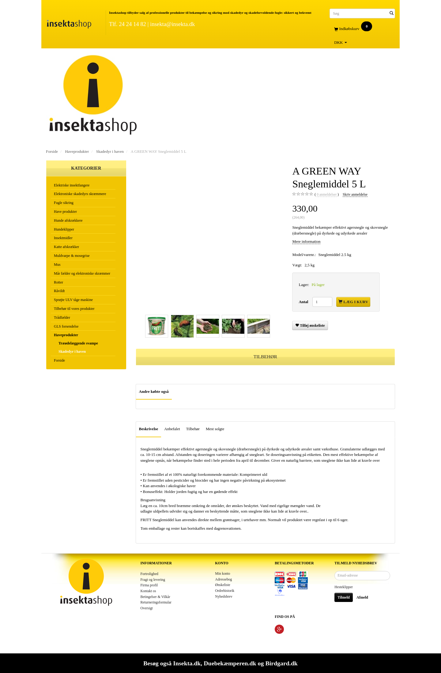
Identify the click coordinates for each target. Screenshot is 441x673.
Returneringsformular (156, 602)
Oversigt (147, 608)
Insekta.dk (187, 663)
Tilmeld (343, 597)
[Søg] (392, 13)
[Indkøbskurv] (362, 28)
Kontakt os (148, 591)
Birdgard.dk (281, 663)
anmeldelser (327, 195)
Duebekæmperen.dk (230, 663)
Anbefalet (172, 429)
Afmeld (362, 597)
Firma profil (149, 585)
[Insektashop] (69, 23)
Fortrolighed (149, 574)
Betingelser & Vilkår (155, 597)
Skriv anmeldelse (355, 195)
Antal (304, 301)
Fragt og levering (153, 580)
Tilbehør (193, 429)
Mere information (306, 241)
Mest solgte (215, 429)
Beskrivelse (148, 429)
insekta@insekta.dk (172, 24)
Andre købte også (154, 391)
